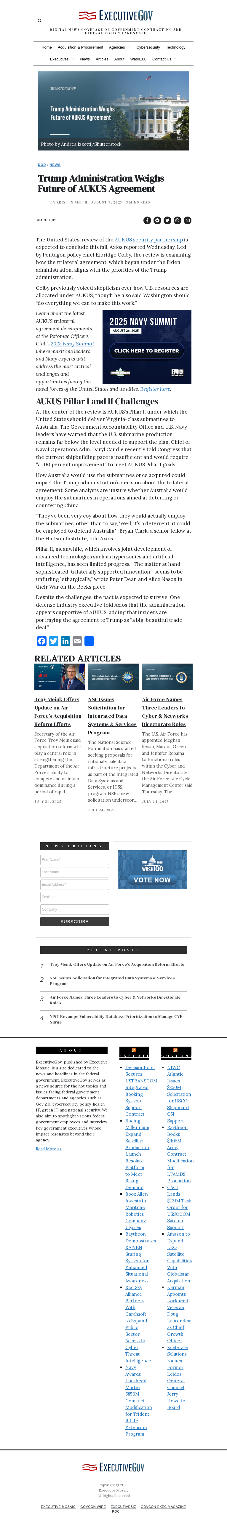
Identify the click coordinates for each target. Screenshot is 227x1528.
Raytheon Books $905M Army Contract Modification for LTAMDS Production (180, 1153)
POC (116, 1510)
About (119, 59)
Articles (102, 59)
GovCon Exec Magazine (166, 1506)
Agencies (117, 47)
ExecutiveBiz (146, 1055)
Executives (59, 59)
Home (46, 47)
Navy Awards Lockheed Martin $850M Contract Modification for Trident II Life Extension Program (138, 1400)
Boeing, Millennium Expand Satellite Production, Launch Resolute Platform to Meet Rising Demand (137, 1153)
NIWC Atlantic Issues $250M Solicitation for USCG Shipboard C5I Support (179, 1093)
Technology (176, 47)
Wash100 (138, 59)
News (85, 59)
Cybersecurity (148, 47)
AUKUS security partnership (149, 239)
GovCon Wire (92, 1506)
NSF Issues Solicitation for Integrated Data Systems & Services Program (112, 716)
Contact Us (161, 59)
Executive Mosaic (55, 1506)
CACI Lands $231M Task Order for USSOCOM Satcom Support (179, 1206)
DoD (42, 164)
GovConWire (185, 1055)
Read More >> (49, 1148)
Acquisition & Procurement (80, 47)
